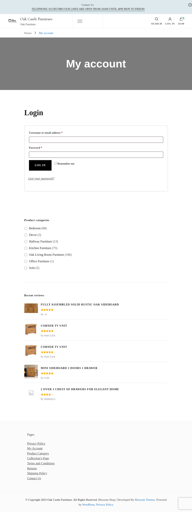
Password (41, 147)
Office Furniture (39, 261)
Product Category (38, 453)
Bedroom (35, 228)
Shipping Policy (37, 473)
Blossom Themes (145, 499)
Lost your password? (41, 178)
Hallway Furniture (40, 241)
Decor (33, 234)
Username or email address (51, 132)
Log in (170, 21)
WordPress (88, 504)
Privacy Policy (36, 443)
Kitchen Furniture (40, 248)
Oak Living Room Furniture (46, 254)
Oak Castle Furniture (36, 19)
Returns (32, 468)
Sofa (32, 268)
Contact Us (34, 478)
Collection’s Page (38, 458)
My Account (35, 448)
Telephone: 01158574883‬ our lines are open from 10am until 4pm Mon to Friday (88, 9)
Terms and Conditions (41, 463)
